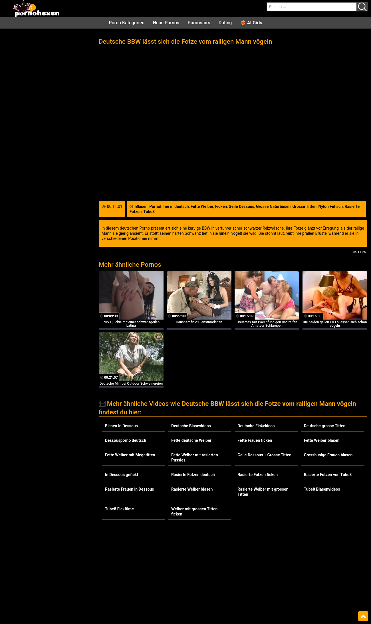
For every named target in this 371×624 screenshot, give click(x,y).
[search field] (312, 6)
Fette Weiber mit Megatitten (130, 455)
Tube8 (149, 211)
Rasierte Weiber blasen (192, 489)
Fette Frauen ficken (254, 440)
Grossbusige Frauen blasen (328, 455)
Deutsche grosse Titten (325, 426)
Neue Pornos (166, 22)
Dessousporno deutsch (125, 440)
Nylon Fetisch (330, 206)
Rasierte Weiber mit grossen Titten (262, 492)
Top (363, 616)
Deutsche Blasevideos (191, 426)
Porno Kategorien (126, 22)
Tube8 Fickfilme (119, 509)
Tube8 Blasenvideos (322, 489)
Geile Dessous (241, 206)
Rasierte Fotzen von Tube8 (328, 474)
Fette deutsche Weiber (191, 440)
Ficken (221, 206)
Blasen (141, 206)
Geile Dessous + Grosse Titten (264, 455)
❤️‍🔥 (251, 22)
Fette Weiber (202, 206)
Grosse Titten (305, 206)
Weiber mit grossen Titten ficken (194, 511)
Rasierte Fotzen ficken (257, 474)
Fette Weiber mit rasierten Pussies (194, 457)
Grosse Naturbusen (273, 206)
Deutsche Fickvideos (256, 426)
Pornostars (199, 22)
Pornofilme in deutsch (169, 206)
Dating (225, 22)
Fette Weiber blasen (322, 440)
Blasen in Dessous (121, 426)
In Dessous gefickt (121, 474)
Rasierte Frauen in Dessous (129, 489)
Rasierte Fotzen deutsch (193, 474)
